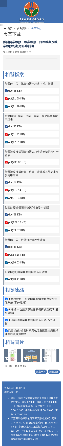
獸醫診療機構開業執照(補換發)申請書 (27, 207)
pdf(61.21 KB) (16, 134)
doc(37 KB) (15, 126)
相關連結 (14, 289)
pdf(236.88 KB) (17, 162)
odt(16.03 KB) (16, 262)
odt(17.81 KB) (16, 142)
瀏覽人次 (9, 392)
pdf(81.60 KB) (16, 98)
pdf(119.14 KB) (17, 190)
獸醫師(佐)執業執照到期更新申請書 (26, 272)
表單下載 (36, 28)
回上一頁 (41, 371)
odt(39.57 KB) (16, 230)
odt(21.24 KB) (16, 198)
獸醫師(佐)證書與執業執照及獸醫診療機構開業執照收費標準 (31, 332)
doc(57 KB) (15, 182)
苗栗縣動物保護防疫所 (31, 11)
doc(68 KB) (15, 214)
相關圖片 (14, 342)
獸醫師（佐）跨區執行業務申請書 (25, 239)
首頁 (10, 28)
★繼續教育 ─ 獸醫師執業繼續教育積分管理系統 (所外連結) (31, 301)
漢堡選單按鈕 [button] (3, 3)
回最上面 (53, 371)
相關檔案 (14, 74)
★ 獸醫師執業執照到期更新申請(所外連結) (30, 322)
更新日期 (9, 388)
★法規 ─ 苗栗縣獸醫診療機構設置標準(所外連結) (31, 311)
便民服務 (22, 28)
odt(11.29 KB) (16, 106)
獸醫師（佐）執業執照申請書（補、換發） (30, 83)
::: (1, 24)
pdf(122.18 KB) (17, 222)
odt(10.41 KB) (16, 279)
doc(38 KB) (15, 90)
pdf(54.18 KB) (16, 254)
